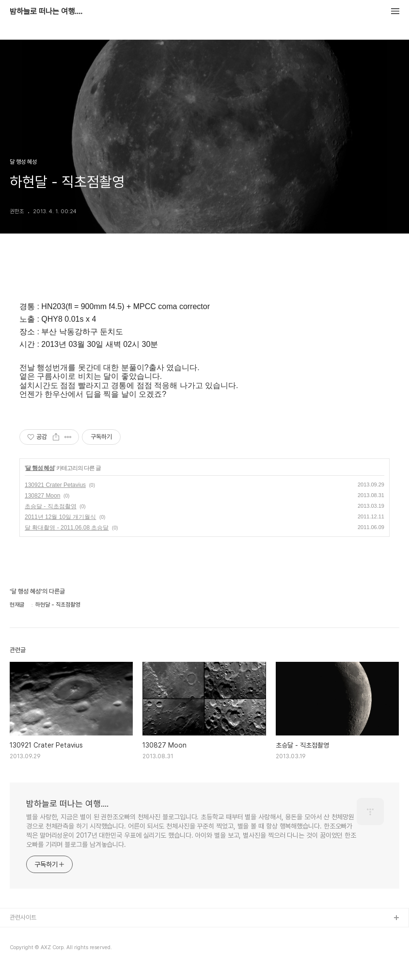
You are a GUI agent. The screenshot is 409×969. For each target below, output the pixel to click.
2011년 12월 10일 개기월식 (60, 517)
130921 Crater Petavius (55, 485)
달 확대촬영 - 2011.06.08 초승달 (67, 527)
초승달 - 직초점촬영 (51, 506)
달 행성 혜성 (39, 468)
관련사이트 (23, 917)
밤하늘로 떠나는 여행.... (46, 11)
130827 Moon (42, 495)
